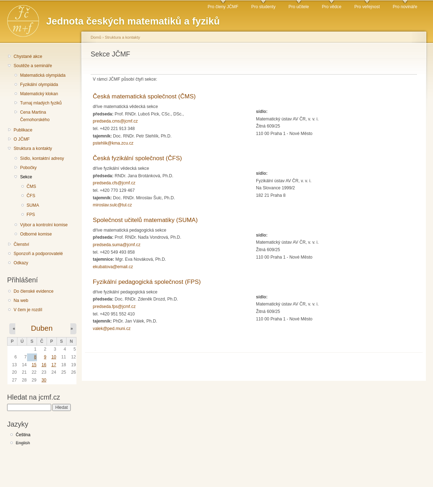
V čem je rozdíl (28, 309)
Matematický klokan (39, 93)
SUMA (33, 205)
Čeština (23, 434)
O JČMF (22, 139)
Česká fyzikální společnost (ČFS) (137, 158)
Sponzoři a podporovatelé (38, 253)
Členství (21, 244)
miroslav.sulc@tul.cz (112, 204)
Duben (42, 328)
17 (53, 364)
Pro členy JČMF (223, 6)
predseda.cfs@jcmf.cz (114, 182)
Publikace (23, 130)
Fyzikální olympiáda (39, 84)
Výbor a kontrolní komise (44, 224)
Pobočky (28, 167)
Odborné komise (36, 234)
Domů (96, 37)
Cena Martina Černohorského (34, 116)
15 (34, 364)
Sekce (26, 176)
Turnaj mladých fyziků (41, 103)
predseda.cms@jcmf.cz (115, 121)
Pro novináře (405, 6)
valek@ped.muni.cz (111, 328)
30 (44, 380)
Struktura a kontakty (33, 148)
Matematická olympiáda (42, 75)
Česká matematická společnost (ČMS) (144, 96)
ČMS (31, 186)
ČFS (31, 195)
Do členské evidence (33, 291)
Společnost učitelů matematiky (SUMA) (145, 220)
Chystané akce (28, 56)
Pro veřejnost (367, 6)
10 (53, 357)
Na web (21, 300)
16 (44, 364)
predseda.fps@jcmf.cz (114, 306)
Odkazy (21, 262)
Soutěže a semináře (33, 65)
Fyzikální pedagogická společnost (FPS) (147, 281)
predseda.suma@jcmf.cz (116, 244)
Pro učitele (299, 6)
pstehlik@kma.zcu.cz (113, 143)
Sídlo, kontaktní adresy (42, 158)
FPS (31, 214)
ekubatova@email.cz (113, 266)
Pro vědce (331, 6)
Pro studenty (263, 6)
